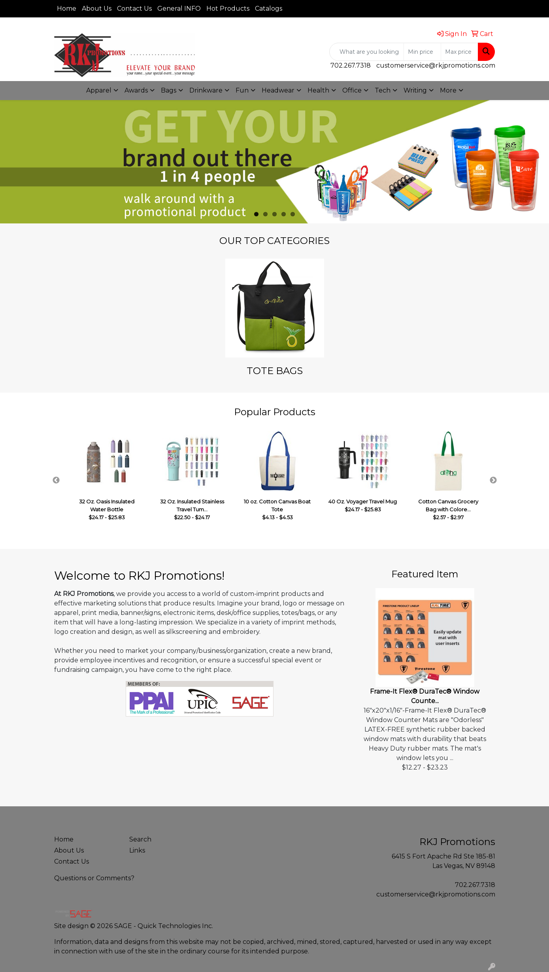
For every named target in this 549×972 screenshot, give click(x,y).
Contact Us (134, 8)
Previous (56, 480)
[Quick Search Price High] (459, 52)
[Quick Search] (366, 52)
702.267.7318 (350, 65)
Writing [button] (415, 90)
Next (493, 480)
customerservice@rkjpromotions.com (435, 65)
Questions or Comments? (94, 878)
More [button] (448, 90)
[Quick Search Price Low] (422, 52)
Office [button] (352, 90)
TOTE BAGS (275, 370)
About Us (96, 8)
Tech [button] (383, 90)
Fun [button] (242, 90)
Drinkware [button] (206, 90)
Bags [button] (168, 90)
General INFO (179, 8)
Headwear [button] (278, 90)
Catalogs (268, 8)
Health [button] (318, 90)
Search (140, 839)
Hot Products (227, 8)
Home (66, 8)
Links (137, 850)
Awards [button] (136, 90)
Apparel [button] (98, 90)
